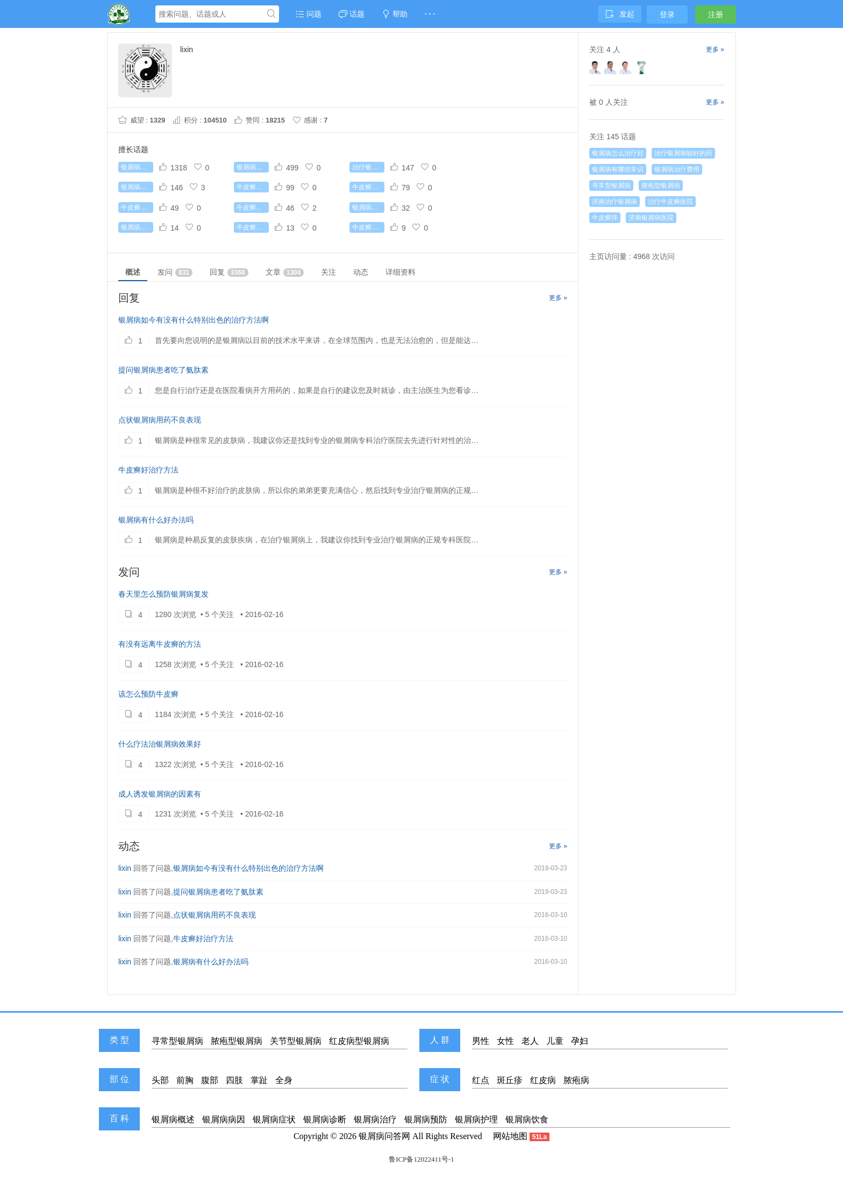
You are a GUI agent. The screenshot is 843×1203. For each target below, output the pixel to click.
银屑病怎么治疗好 (137, 167)
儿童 (554, 1041)
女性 (505, 1041)
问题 (309, 14)
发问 (175, 272)
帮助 (395, 14)
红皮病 (543, 1080)
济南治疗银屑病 (614, 201)
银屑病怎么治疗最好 (253, 167)
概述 (132, 272)
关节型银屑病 (296, 1041)
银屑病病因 (223, 1119)
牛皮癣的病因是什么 (137, 207)
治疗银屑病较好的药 (368, 167)
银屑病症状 (274, 1119)
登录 (667, 14)
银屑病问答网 (384, 1136)
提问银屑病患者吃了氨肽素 (163, 370)
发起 (619, 14)
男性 (480, 1041)
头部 (160, 1080)
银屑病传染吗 (137, 227)
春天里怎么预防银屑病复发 (163, 594)
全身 (283, 1080)
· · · (430, 14)
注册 (715, 14)
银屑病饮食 (526, 1119)
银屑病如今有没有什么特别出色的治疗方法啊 (193, 320)
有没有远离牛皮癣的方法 (159, 644)
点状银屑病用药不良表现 (159, 420)
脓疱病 (576, 1080)
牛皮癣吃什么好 (253, 207)
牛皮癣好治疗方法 (148, 470)
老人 (530, 1041)
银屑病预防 (425, 1119)
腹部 (209, 1080)
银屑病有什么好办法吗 (156, 519)
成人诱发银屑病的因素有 (159, 794)
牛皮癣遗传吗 (253, 227)
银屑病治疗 (375, 1119)
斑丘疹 (510, 1080)
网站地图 (510, 1136)
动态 (360, 272)
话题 (352, 14)
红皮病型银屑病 (359, 1041)
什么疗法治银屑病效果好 (159, 744)
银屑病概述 (173, 1119)
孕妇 (579, 1041)
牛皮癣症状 (368, 227)
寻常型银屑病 (611, 185)
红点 (480, 1080)
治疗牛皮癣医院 (670, 201)
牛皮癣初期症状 (368, 187)
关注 (328, 272)
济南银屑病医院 (651, 217)
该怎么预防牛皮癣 (148, 694)
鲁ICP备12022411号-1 (421, 1159)
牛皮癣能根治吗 (253, 187)
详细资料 (400, 272)
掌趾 (259, 1080)
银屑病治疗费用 (368, 207)
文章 (285, 272)
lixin (124, 868)
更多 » (558, 298)
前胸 (185, 1080)
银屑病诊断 (324, 1119)
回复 (229, 272)
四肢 (234, 1080)
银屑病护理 (476, 1119)
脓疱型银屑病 (660, 185)
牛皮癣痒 (605, 217)
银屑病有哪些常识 (137, 187)
